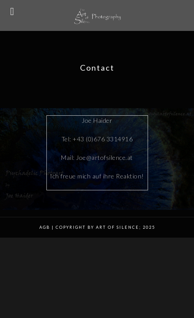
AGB (44, 228)
